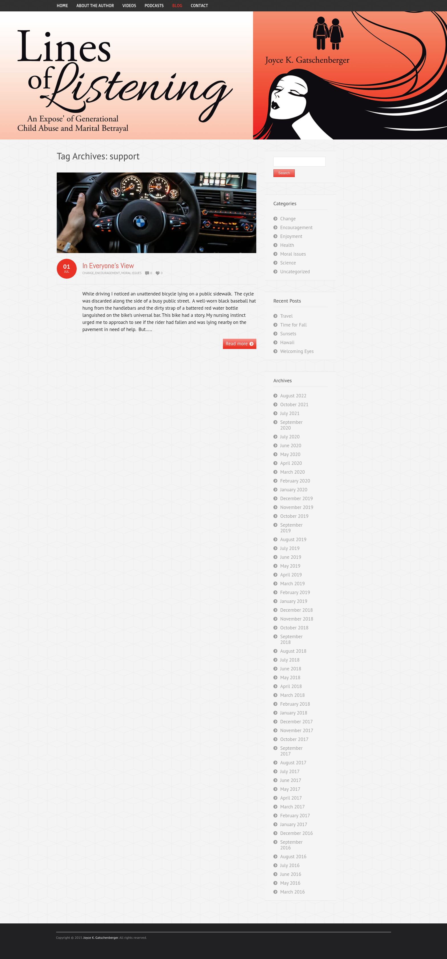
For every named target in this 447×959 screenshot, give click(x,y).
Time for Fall (293, 325)
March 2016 (292, 892)
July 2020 (290, 437)
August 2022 (293, 396)
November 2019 (296, 507)
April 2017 (291, 798)
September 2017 (291, 751)
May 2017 (290, 789)
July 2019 (290, 548)
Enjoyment (291, 236)
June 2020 (290, 445)
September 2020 (291, 425)
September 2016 (291, 845)
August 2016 (293, 856)
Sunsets (288, 333)
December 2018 (296, 610)
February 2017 (295, 815)
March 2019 (292, 583)
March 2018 (292, 695)
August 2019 (293, 539)
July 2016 (290, 865)
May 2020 (290, 454)
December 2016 (296, 833)
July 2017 (290, 771)
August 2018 (293, 651)
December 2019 (296, 498)
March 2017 (292, 807)
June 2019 (290, 557)
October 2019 (294, 516)
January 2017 (293, 824)
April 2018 (291, 686)
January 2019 (293, 601)
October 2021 (294, 404)
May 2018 (290, 677)
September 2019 (291, 528)
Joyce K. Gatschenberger (101, 937)
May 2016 (290, 883)
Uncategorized (295, 271)
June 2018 (290, 669)
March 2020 (292, 472)
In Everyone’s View (108, 265)
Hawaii (287, 342)
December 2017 (296, 721)
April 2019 (291, 575)
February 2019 (295, 592)
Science (288, 263)
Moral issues (131, 273)
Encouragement (107, 273)
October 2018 (294, 628)
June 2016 (290, 874)
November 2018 (296, 619)
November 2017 (296, 730)
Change (88, 273)
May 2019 (290, 566)
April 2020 (291, 463)
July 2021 (290, 413)
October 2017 (294, 739)
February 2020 (295, 481)
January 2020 (293, 489)
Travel (286, 316)
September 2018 (291, 639)
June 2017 (290, 780)
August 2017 (293, 762)
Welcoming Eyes (297, 351)
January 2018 (293, 713)
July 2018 (290, 660)
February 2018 (295, 704)
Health (287, 245)
